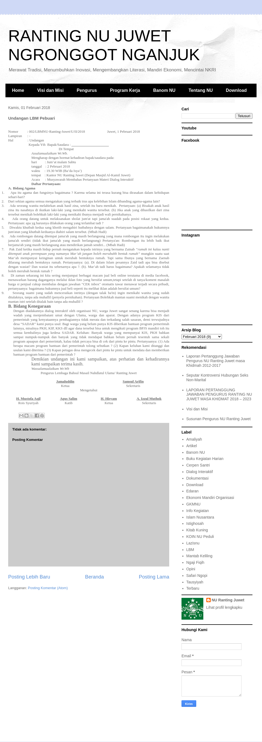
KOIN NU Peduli (200, 536)
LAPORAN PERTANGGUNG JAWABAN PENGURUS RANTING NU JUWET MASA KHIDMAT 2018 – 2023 (219, 394)
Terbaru (192, 588)
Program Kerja (125, 90)
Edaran (192, 491)
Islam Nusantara (200, 517)
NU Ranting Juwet (228, 600)
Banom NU (164, 90)
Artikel (191, 446)
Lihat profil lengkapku (224, 607)
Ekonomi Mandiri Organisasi (210, 497)
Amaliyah (194, 439)
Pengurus (87, 90)
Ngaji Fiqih (195, 562)
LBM (190, 549)
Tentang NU (201, 90)
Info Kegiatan (197, 510)
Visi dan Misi (50, 90)
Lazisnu (193, 543)
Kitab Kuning (197, 530)
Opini (190, 569)
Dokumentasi (197, 478)
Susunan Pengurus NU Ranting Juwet (218, 419)
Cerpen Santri (198, 465)
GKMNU (193, 504)
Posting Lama (154, 577)
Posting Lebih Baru (29, 577)
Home (18, 90)
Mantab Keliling (199, 556)
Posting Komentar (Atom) (48, 588)
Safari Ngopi (196, 575)
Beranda (94, 577)
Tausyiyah (194, 582)
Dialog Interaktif (199, 472)
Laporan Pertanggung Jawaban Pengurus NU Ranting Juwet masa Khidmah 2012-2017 (215, 361)
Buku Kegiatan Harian (205, 458)
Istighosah (195, 523)
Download (236, 90)
